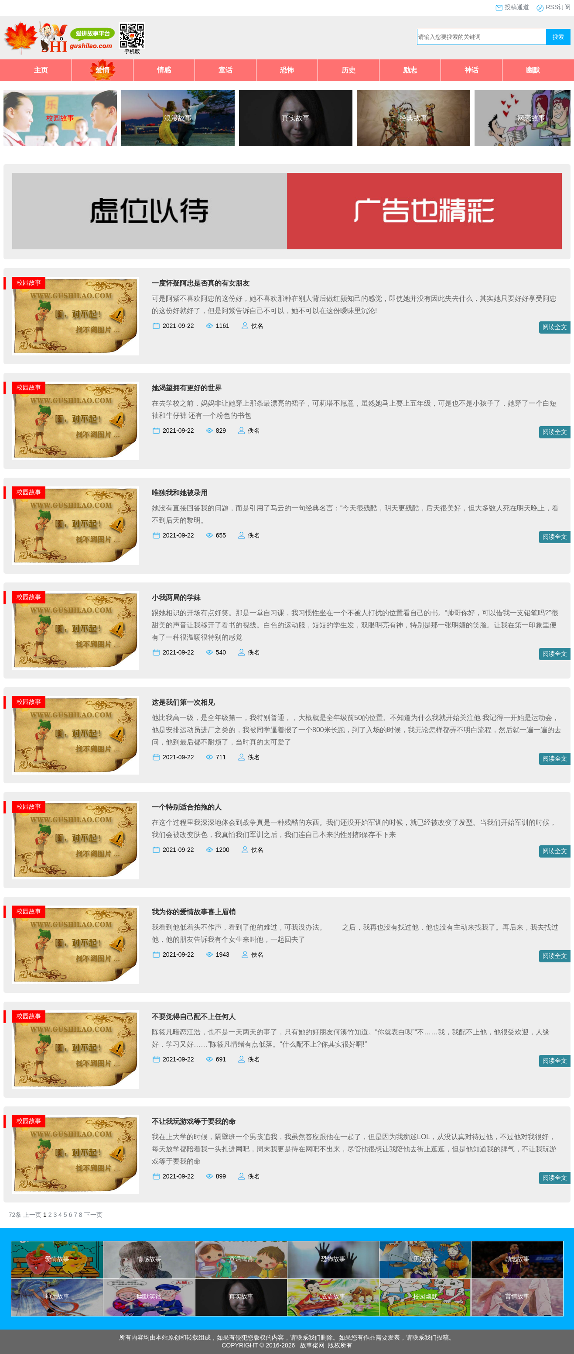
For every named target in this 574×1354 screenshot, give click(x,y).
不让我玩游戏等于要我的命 (194, 1121)
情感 (164, 70)
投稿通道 (517, 6)
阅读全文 (555, 327)
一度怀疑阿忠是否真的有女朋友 (200, 283)
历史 (348, 70)
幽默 (533, 70)
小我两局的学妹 (176, 597)
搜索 (558, 37)
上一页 (32, 1214)
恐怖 (287, 70)
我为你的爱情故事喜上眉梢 (194, 912)
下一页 (93, 1214)
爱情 (102, 70)
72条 (15, 1214)
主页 (41, 70)
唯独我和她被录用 (180, 492)
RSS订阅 (558, 6)
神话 (471, 70)
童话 (225, 70)
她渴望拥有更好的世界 (187, 388)
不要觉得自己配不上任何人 (194, 1016)
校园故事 (29, 282)
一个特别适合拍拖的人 (187, 807)
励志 (410, 70)
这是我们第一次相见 (183, 702)
